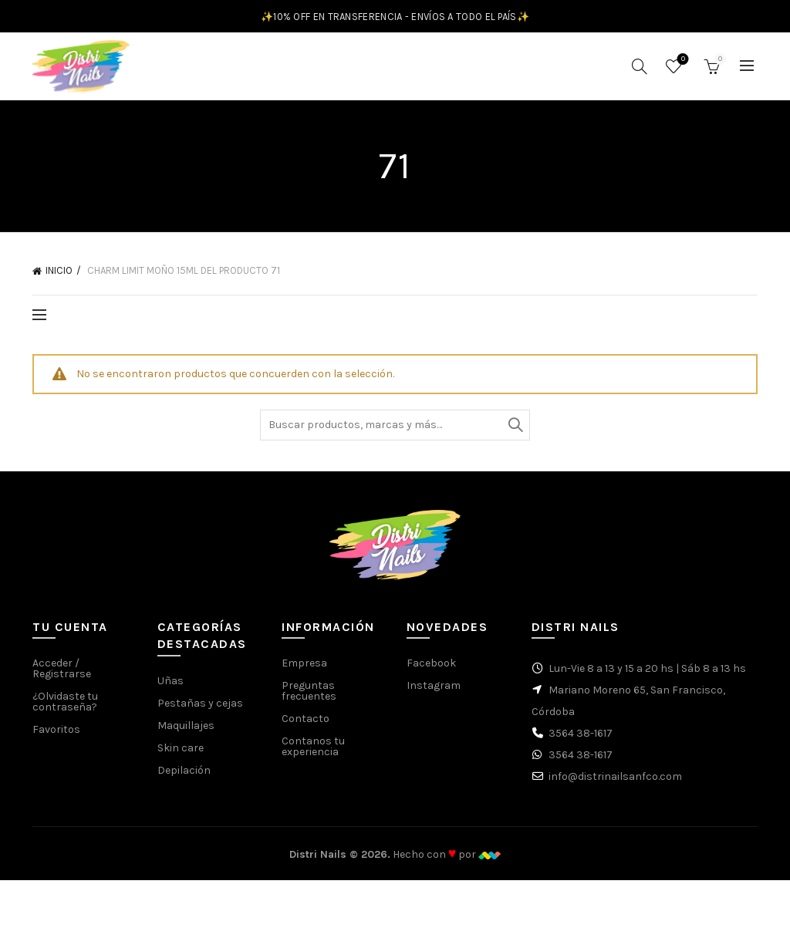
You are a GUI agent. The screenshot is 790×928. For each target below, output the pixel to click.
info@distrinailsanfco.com (615, 781)
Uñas (170, 685)
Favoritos (681, 63)
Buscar (514, 429)
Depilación (184, 774)
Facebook (431, 668)
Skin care (180, 752)
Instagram (434, 690)
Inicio (59, 276)
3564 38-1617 (581, 738)
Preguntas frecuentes (309, 696)
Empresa (304, 668)
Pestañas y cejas (200, 707)
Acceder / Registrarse (61, 674)
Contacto (305, 724)
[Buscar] (639, 68)
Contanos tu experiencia (313, 752)
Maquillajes (185, 730)
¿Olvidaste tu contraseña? (65, 707)
